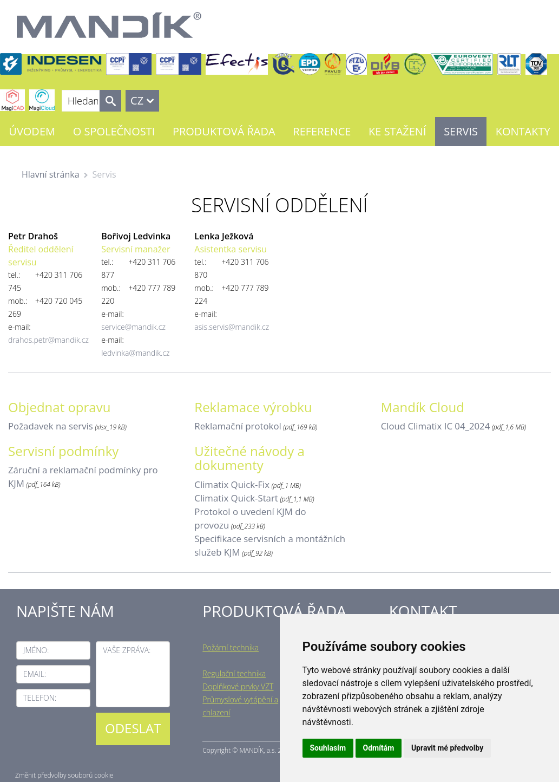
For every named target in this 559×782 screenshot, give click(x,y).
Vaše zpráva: (126, 650)
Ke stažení (397, 131)
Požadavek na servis (50, 426)
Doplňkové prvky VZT (237, 686)
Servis (461, 131)
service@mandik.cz (133, 327)
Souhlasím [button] (328, 748)
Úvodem (32, 131)
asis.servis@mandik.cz (231, 327)
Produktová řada (224, 131)
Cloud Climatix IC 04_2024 (435, 426)
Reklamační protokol (237, 426)
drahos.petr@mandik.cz (48, 340)
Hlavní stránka (51, 174)
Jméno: (36, 650)
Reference (322, 131)
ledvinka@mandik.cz (135, 353)
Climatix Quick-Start (236, 498)
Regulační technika (234, 673)
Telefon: (39, 698)
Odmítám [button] (378, 748)
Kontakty (523, 131)
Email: (34, 674)
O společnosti (114, 131)
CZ (136, 100)
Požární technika (230, 647)
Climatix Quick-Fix (231, 484)
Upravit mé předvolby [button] (447, 748)
